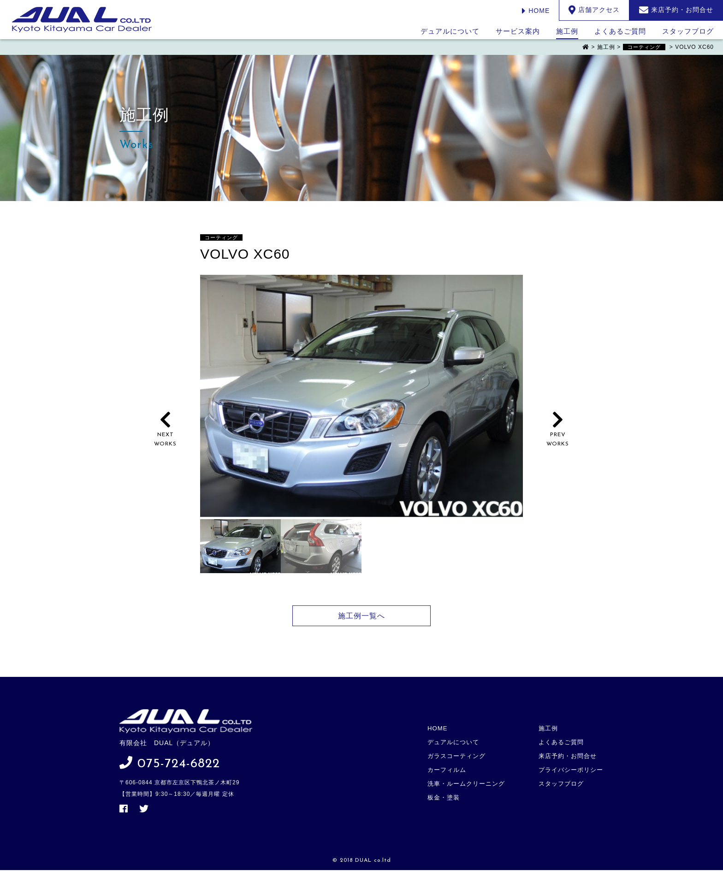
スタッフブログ (688, 31)
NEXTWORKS (165, 435)
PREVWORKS (557, 435)
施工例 (567, 31)
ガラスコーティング (458, 752)
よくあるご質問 (620, 31)
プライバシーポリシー (571, 765)
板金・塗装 (445, 790)
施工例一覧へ (361, 616)
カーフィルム (448, 765)
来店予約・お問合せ (568, 752)
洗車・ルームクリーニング (468, 777)
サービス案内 (518, 31)
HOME (536, 10)
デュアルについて (450, 31)
